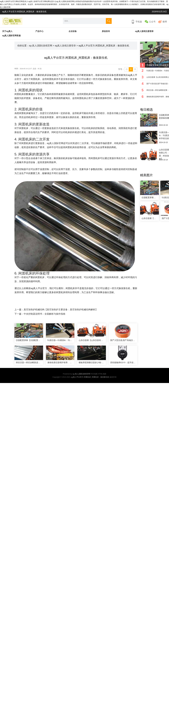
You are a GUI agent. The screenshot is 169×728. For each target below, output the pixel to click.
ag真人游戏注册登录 (144, 31)
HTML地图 (102, 374)
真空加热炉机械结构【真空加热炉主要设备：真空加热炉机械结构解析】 (61, 309)
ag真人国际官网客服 (11, 35)
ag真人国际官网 (55, 143)
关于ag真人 (7, 31)
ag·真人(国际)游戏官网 (40, 45)
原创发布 (106, 31)
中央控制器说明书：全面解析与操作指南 (44, 314)
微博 (164, 21)
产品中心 (39, 31)
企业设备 (73, 31)
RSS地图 (93, 374)
